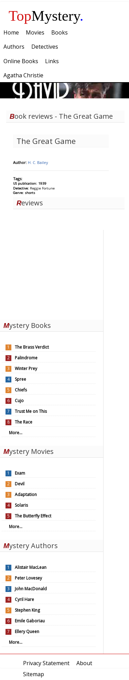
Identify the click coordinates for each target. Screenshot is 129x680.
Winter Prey (26, 368)
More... (15, 433)
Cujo (19, 401)
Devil (19, 484)
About (84, 663)
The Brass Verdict (32, 347)
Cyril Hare (24, 599)
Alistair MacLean (30, 567)
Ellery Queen (27, 631)
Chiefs (21, 390)
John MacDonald (31, 589)
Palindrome (26, 358)
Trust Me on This (31, 411)
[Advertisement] (51, 273)
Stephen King (27, 610)
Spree (20, 379)
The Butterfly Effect (33, 516)
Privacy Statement (46, 663)
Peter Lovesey (28, 578)
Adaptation (26, 494)
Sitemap (33, 674)
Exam (20, 473)
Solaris (21, 505)
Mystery (46, 16)
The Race (23, 422)
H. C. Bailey (38, 162)
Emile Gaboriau (30, 621)
